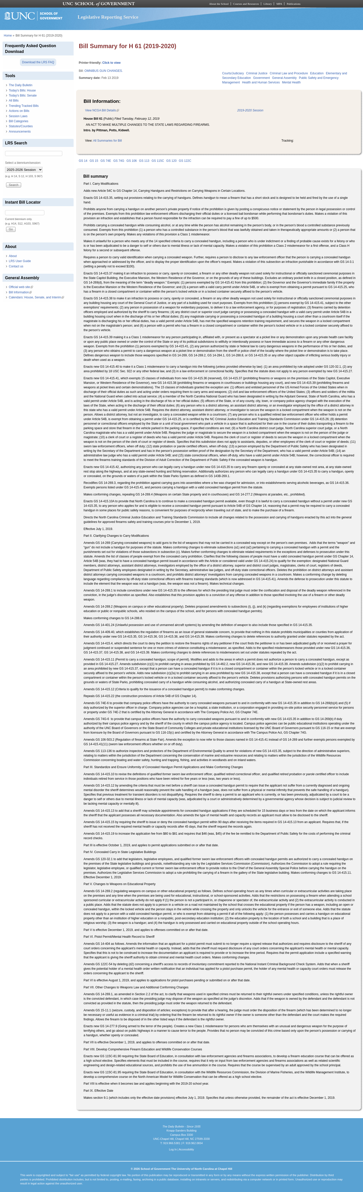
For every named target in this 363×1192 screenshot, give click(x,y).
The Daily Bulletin (20, 85)
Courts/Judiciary (233, 73)
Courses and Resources (246, 3)
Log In (173, 1149)
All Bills (14, 100)
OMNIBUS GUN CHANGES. (103, 71)
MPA (279, 3)
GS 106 (132, 161)
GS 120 (171, 161)
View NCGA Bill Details (102, 110)
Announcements (20, 131)
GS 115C (158, 161)
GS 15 (93, 161)
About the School (219, 3)
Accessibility (186, 1149)
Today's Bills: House (22, 90)
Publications (293, 3)
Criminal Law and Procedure (289, 73)
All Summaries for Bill (107, 140)
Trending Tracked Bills (24, 106)
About (13, 256)
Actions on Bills (19, 111)
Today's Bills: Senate (23, 95)
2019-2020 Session (250, 110)
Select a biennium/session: (23, 163)
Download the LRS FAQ (38, 62)
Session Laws (18, 116)
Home (8, 35)
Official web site (21, 287)
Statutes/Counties (21, 126)
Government (261, 78)
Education (316, 73)
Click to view (111, 63)
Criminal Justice (256, 73)
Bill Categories (18, 121)
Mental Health (291, 82)
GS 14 (83, 161)
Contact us (16, 266)
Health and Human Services (261, 82)
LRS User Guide (20, 261)
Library (267, 3)
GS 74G (118, 161)
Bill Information (20, 292)
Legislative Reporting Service (108, 17)
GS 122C (185, 161)
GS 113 (144, 161)
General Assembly (284, 78)
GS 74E (105, 161)
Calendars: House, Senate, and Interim (36, 297)
